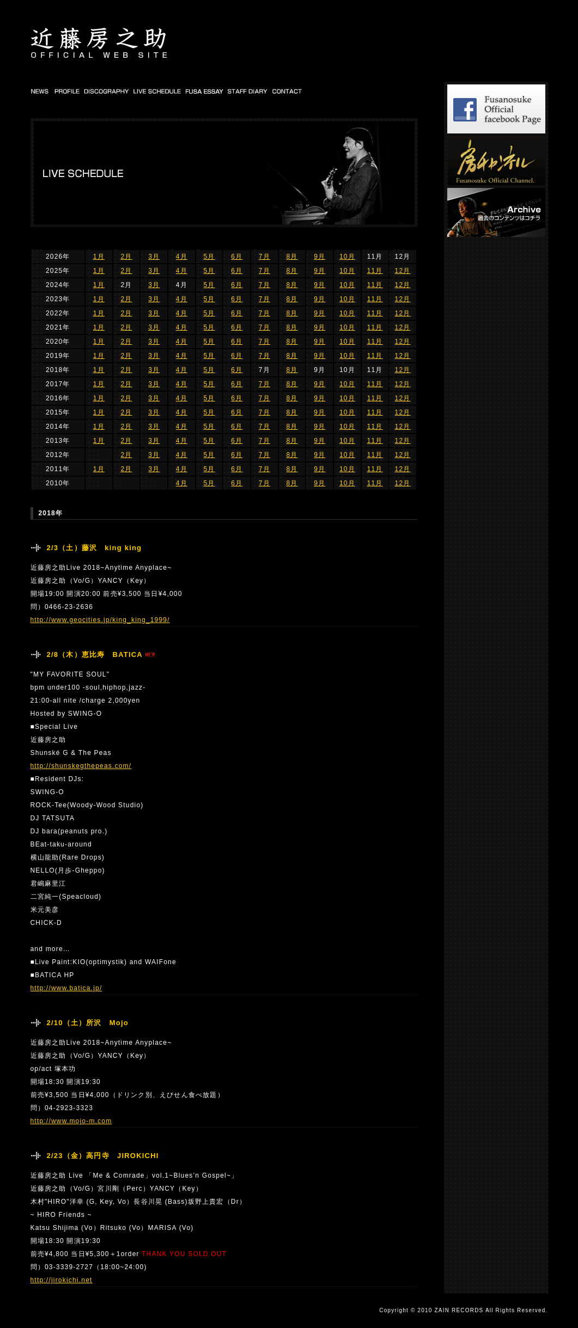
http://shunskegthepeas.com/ (81, 766)
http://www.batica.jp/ (66, 988)
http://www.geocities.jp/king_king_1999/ (100, 620)
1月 (99, 256)
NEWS (41, 91)
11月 (375, 271)
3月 (154, 256)
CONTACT (287, 91)
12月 (403, 271)
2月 (126, 256)
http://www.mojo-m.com (71, 1121)
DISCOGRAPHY (106, 91)
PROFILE (66, 91)
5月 (209, 256)
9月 (319, 256)
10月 (347, 256)
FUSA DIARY (205, 91)
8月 (292, 256)
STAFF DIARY (248, 91)
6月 (236, 256)
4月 (181, 256)
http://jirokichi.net (62, 1280)
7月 (264, 256)
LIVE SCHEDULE (157, 91)
